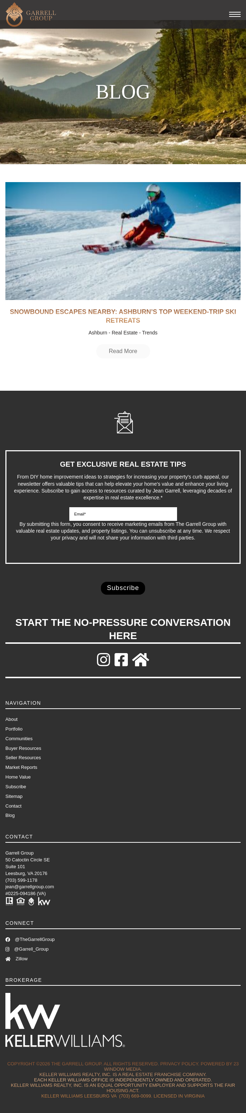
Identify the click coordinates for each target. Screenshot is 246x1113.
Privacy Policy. (179, 1063)
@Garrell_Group (26, 949)
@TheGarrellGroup (30, 939)
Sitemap (14, 796)
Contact (13, 806)
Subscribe (15, 786)
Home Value (18, 777)
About (11, 719)
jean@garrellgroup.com (29, 886)
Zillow (16, 958)
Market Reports (21, 767)
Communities (19, 738)
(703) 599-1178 (21, 880)
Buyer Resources (23, 748)
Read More (123, 351)
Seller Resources (23, 757)
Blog (10, 815)
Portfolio (14, 729)
